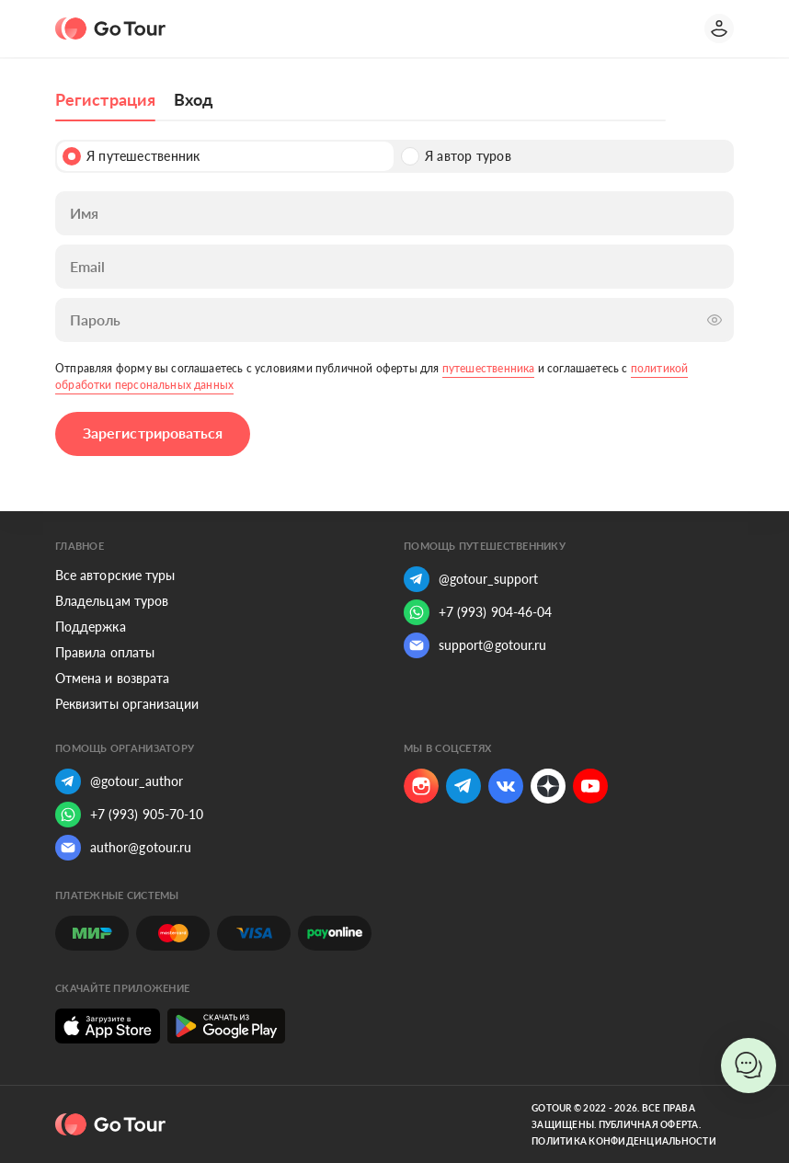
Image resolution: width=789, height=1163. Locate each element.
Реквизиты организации (127, 704)
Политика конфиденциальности (624, 1140)
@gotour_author (119, 781)
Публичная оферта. (650, 1124)
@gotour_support (471, 579)
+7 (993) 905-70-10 (129, 814)
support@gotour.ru (475, 645)
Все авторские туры (115, 575)
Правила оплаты (104, 652)
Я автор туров (456, 156)
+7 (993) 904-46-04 (478, 612)
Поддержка (90, 626)
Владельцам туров (111, 601)
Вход (193, 99)
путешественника (488, 368)
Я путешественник (131, 156)
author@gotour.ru (123, 848)
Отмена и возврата (112, 678)
